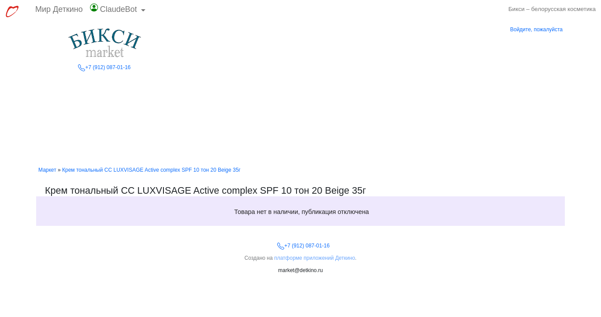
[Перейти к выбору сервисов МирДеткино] (12, 11)
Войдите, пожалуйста (536, 29)
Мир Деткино (59, 9)
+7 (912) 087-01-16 (104, 67)
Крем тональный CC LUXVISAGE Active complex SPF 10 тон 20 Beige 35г (151, 170)
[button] (117, 11)
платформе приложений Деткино (314, 258)
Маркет (47, 170)
